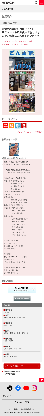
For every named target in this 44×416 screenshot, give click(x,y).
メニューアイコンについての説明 (28, 132)
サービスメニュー (8, 41)
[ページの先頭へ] (41, 380)
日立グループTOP (22, 402)
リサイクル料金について (14, 366)
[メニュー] (41, 2)
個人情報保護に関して (27, 409)
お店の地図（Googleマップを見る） (15, 44)
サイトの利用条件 (14, 409)
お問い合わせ (6, 396)
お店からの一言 (24, 41)
